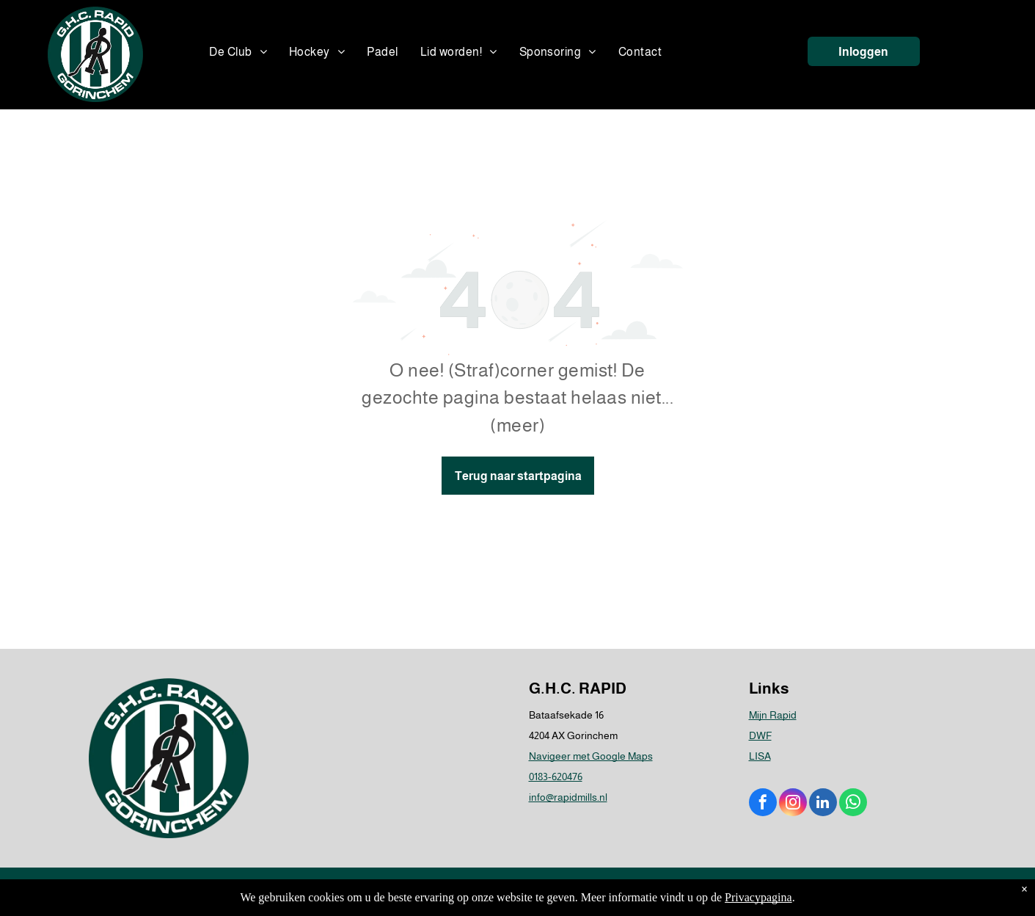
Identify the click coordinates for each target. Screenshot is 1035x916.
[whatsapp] (853, 804)
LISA (760, 756)
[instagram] (793, 804)
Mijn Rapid (773, 715)
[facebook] (763, 804)
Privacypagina (758, 897)
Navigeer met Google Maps (591, 756)
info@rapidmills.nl (568, 797)
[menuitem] (238, 52)
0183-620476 (555, 776)
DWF (760, 735)
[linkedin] (823, 804)
